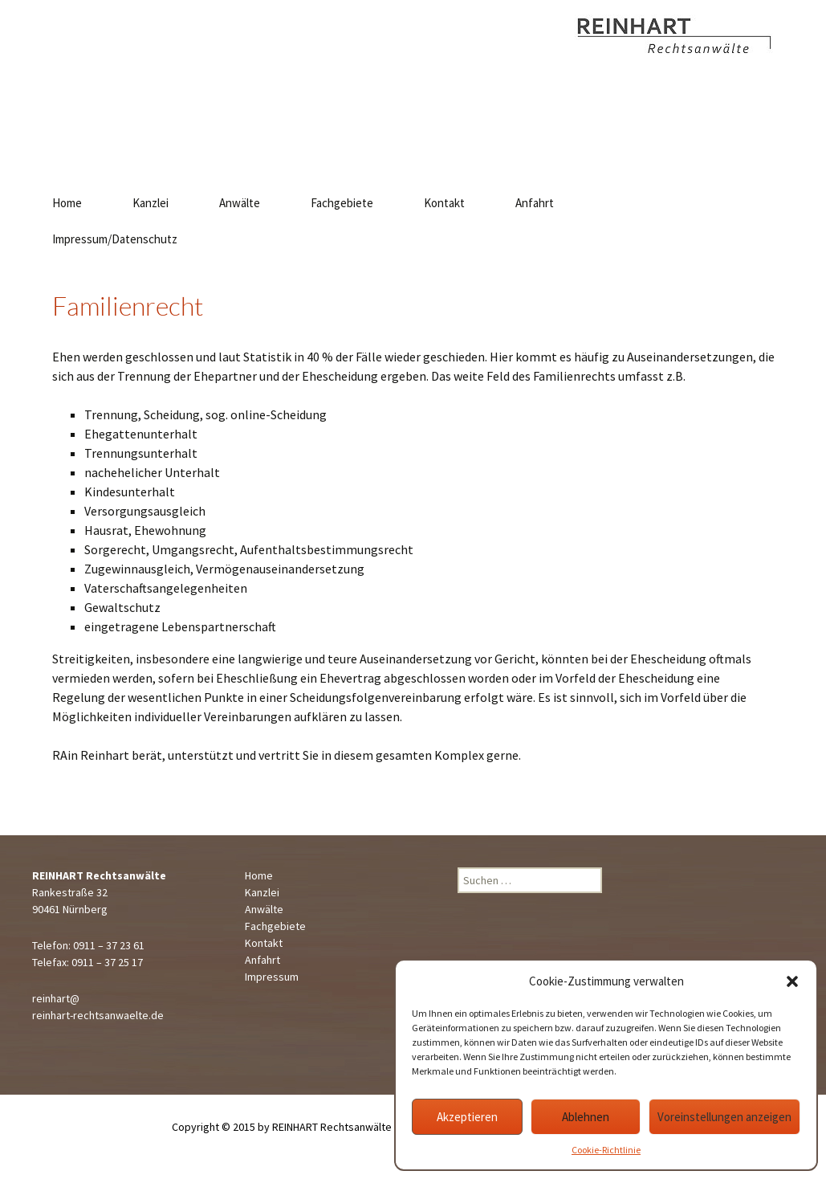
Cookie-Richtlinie (606, 1150)
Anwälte (239, 202)
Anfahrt (534, 202)
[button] (792, 981)
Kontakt (444, 202)
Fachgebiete (342, 202)
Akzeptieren (467, 1116)
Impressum (272, 976)
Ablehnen (585, 1116)
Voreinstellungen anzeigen (724, 1116)
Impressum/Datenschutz (114, 239)
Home (67, 202)
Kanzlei (150, 202)
